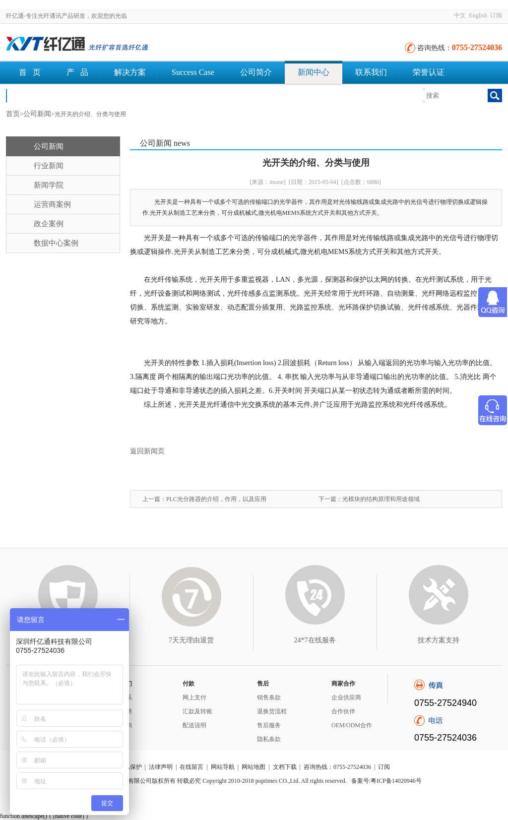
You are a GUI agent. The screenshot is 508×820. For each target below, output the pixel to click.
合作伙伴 (343, 711)
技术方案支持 (438, 640)
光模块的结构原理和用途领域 (381, 499)
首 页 (30, 72)
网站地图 (253, 766)
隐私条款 (269, 739)
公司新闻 (37, 114)
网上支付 (194, 697)
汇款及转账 (197, 711)
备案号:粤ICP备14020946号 (386, 780)
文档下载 (35, 95)
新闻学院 (49, 185)
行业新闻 (49, 166)
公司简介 (256, 72)
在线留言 (191, 766)
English (478, 15)
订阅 (496, 15)
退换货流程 (272, 711)
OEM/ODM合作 (351, 725)
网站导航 (223, 766)
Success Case (193, 72)
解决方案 (130, 72)
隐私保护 (130, 766)
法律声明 (161, 766)
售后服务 (269, 725)
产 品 (77, 72)
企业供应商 (346, 697)
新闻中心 (313, 72)
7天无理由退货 (191, 640)
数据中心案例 (56, 243)
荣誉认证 (428, 72)
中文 (460, 15)
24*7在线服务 (315, 640)
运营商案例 (52, 204)
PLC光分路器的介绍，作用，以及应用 (216, 499)
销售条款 (269, 697)
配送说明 (194, 725)
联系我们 (371, 72)
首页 (13, 114)
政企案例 (49, 224)
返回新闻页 (147, 451)
